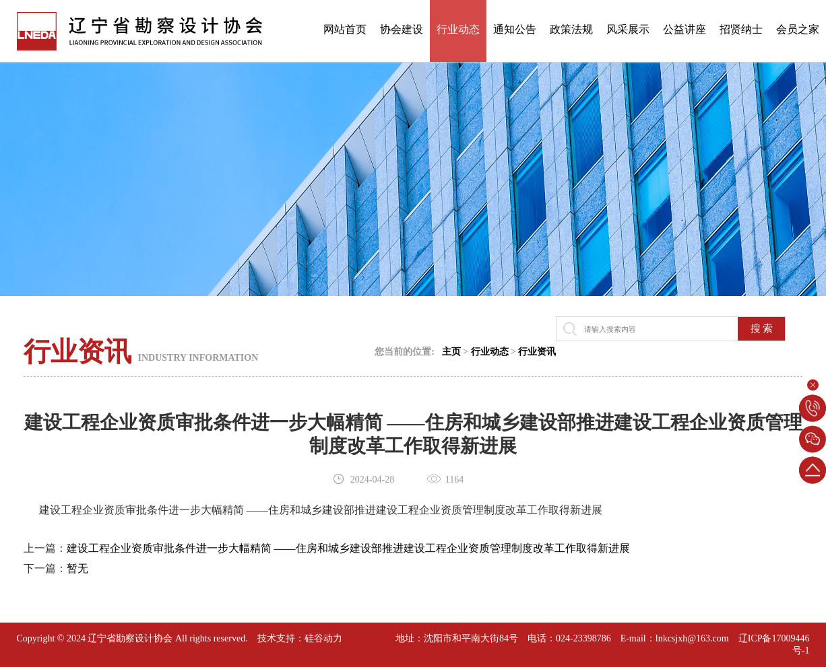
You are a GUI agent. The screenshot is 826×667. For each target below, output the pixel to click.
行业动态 (458, 29)
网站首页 (345, 29)
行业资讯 (537, 352)
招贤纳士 (741, 29)
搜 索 (762, 328)
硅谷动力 (323, 638)
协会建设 (401, 29)
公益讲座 (684, 29)
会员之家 (797, 29)
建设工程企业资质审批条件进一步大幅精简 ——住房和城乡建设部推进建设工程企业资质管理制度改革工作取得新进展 (348, 548)
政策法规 (571, 29)
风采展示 (627, 29)
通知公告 (514, 29)
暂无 (77, 568)
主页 (451, 352)
